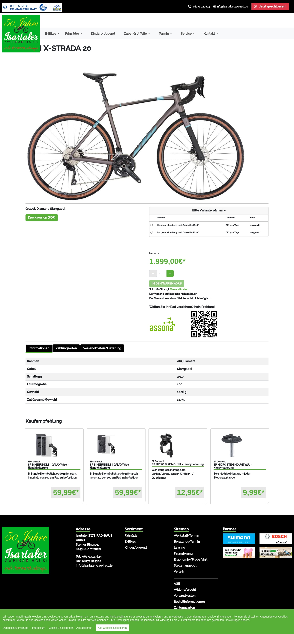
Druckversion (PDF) (41, 217)
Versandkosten (179, 289)
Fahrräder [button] (72, 33)
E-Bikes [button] (51, 33)
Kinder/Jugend (136, 547)
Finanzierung (183, 553)
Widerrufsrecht (185, 589)
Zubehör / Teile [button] (136, 33)
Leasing (179, 547)
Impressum (38, 627)
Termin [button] (164, 33)
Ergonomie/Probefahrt (190, 559)
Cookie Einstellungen (61, 627)
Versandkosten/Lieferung (102, 348)
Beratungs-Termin (187, 541)
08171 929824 (201, 6)
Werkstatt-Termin (186, 535)
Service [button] (186, 33)
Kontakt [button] (210, 33)
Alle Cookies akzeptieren (112, 627)
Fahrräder (132, 535)
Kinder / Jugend (103, 33)
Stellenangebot (185, 565)
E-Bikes (130, 541)
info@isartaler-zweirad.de (232, 6)
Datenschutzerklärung (15, 627)
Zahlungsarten (66, 348)
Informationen (39, 348)
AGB (177, 583)
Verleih (179, 571)
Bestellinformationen (189, 601)
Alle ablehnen (84, 627)
